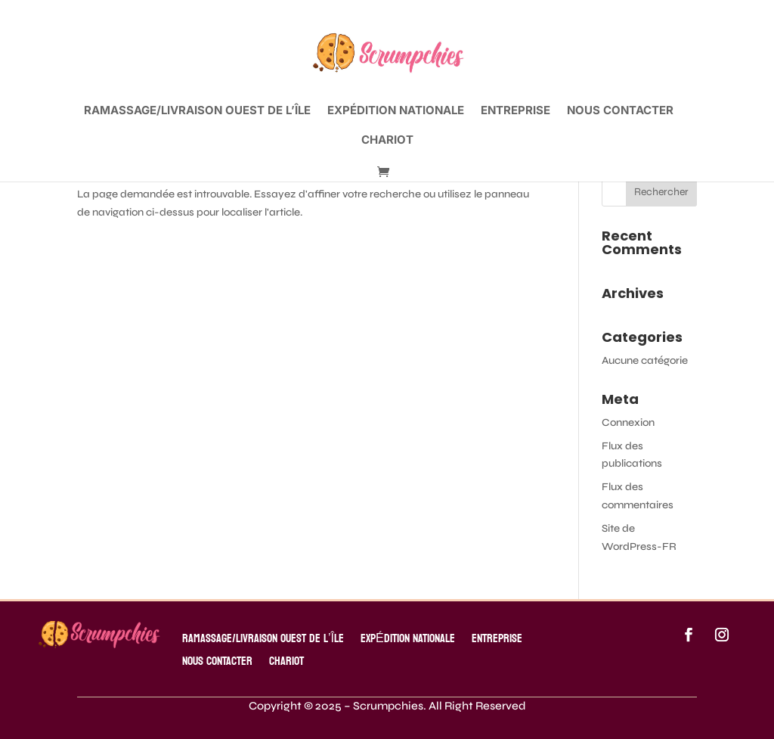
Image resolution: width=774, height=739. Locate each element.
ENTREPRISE (515, 111)
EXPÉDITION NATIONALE (395, 111)
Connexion (628, 422)
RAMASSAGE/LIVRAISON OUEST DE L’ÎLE (197, 111)
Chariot (387, 141)
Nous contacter (620, 111)
